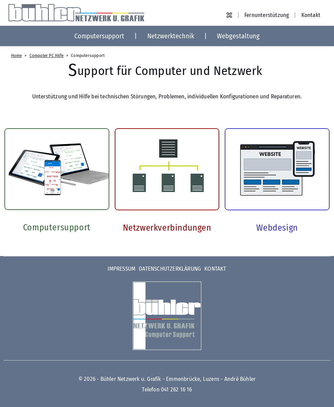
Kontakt (310, 15)
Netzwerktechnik (170, 36)
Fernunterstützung (266, 15)
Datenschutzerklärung (170, 268)
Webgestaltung (238, 36)
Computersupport (99, 36)
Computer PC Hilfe (46, 55)
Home (16, 55)
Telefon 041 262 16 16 (167, 389)
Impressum (121, 268)
